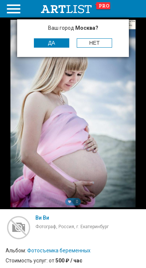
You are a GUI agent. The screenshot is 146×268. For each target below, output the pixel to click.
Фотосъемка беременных (59, 250)
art (76, 9)
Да (51, 43)
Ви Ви (42, 218)
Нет (94, 43)
